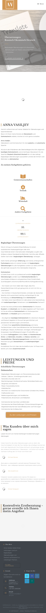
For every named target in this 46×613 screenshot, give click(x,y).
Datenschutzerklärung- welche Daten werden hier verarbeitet (23, 608)
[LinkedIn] (27, 581)
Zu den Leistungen (9, 565)
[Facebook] (32, 576)
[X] (27, 576)
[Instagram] (37, 576)
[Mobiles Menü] (41, 4)
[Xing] (32, 581)
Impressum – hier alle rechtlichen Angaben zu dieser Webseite (23, 605)
